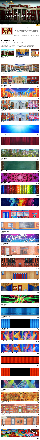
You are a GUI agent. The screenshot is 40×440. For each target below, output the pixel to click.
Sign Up (26, 428)
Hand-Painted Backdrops (11, 10)
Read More (18, 19)
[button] (37, 52)
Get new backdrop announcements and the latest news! (20, 426)
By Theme (18, 10)
